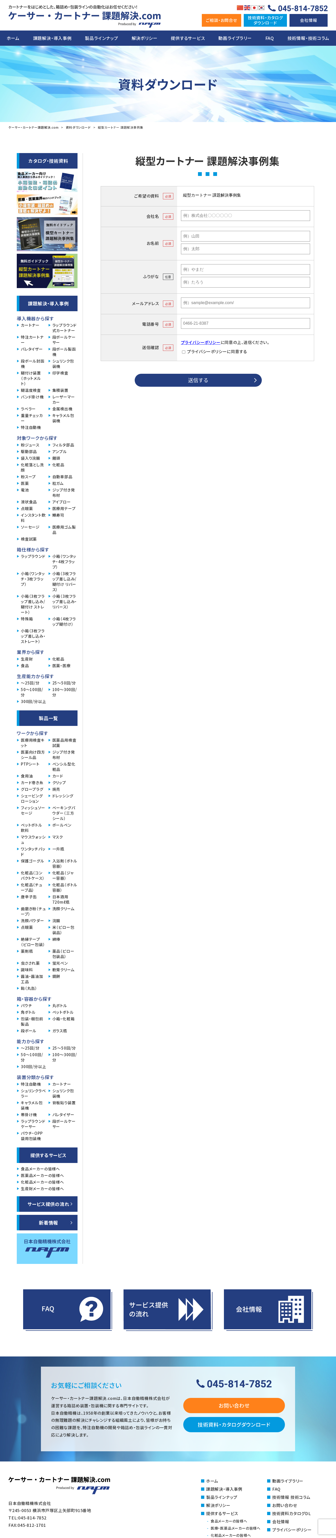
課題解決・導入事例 (52, 38)
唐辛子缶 (29, 896)
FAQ (269, 38)
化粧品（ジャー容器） (63, 875)
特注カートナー (32, 339)
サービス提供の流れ (48, 1204)
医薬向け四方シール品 (33, 754)
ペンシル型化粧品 (63, 766)
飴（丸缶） (29, 988)
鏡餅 (56, 976)
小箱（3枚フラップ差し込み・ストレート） (33, 636)
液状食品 (29, 501)
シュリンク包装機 (63, 363)
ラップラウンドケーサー (33, 1123)
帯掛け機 (29, 1114)
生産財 (27, 659)
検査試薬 (29, 539)
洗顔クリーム (63, 908)
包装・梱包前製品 (32, 1021)
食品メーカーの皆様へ (40, 1168)
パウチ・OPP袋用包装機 (32, 1135)
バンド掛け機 (32, 396)
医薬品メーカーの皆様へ (42, 1175)
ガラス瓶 (59, 1030)
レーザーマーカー (63, 399)
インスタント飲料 (33, 517)
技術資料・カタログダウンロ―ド (265, 19)
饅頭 (56, 458)
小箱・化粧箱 (63, 1018)
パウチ (26, 1005)
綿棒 (56, 939)
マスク (57, 837)
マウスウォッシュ (33, 839)
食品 (25, 665)
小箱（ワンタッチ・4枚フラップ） (64, 562)
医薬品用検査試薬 (64, 742)
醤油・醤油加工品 (32, 979)
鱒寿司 (58, 515)
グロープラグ (32, 789)
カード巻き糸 (32, 782)
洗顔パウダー (32, 920)
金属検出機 (62, 408)
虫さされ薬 (30, 963)
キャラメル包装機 (63, 418)
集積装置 (60, 390)
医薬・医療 (61, 665)
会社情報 (308, 20)
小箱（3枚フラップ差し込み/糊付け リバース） (64, 581)
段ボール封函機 (32, 363)
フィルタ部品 (63, 444)
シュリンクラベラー (33, 1093)
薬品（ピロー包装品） (63, 953)
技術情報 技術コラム (291, 1497)
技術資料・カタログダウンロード (234, 1424)
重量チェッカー (32, 418)
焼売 (56, 789)
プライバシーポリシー (201, 342)
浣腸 (56, 920)
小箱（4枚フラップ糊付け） (64, 621)
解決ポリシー (145, 38)
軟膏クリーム (63, 969)
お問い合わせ (234, 1405)
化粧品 (58, 464)
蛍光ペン (60, 963)
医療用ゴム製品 (64, 529)
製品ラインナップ (101, 38)
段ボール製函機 (64, 351)
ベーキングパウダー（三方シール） (63, 813)
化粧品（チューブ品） (31, 887)
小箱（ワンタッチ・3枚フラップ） (33, 579)
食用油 (27, 776)
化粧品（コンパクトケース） (33, 875)
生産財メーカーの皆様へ (42, 1188)
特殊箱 (27, 618)
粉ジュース (30, 444)
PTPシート (30, 764)
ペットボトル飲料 (31, 827)
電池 (25, 489)
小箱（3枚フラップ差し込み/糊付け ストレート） (33, 604)
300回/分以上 (33, 701)
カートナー (30, 325)
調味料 (27, 969)
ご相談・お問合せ (221, 20)
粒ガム (58, 483)
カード (57, 776)
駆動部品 (29, 451)
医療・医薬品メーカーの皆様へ (236, 1528)
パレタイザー (32, 349)
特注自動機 (31, 427)
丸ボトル (59, 1005)
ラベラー (28, 408)
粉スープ (28, 476)
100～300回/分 (64, 692)
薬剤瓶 (27, 951)
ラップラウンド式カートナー (64, 327)
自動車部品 (62, 476)
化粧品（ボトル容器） (65, 887)
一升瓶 (58, 849)
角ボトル (28, 1012)
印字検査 (60, 373)
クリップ (59, 782)
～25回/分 (30, 682)
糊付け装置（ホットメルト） (31, 378)
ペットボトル (63, 1012)
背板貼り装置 (64, 1102)
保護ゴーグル (32, 860)
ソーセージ (30, 527)
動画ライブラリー (235, 38)
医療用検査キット (33, 742)
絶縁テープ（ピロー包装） (33, 941)
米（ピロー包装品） (63, 929)
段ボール (28, 1030)
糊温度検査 (31, 390)
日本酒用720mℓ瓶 (61, 899)
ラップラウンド (33, 556)
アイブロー (61, 501)
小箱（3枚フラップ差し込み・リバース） (64, 601)
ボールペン (61, 825)
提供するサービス (188, 38)
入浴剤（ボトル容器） (65, 863)
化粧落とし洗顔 (32, 467)
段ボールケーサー (64, 339)
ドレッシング (62, 795)
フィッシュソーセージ (33, 810)
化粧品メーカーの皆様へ (42, 1182)
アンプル (59, 451)
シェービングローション (32, 798)
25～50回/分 (64, 682)
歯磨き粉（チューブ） (33, 911)
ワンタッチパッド (33, 851)
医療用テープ (64, 508)
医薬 (25, 483)
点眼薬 (27, 508)
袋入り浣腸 (30, 458)
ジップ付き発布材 (63, 492)
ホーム (13, 38)
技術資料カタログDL (291, 1513)
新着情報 (48, 1222)
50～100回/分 (32, 692)
